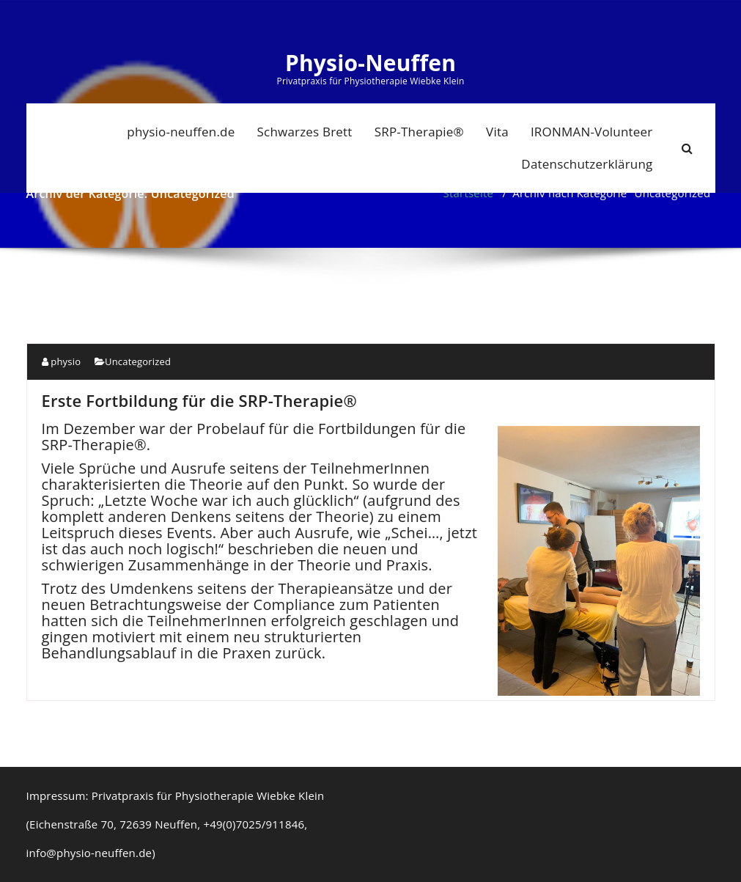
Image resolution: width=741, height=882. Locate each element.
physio (61, 361)
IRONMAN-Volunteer (592, 131)
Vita (497, 131)
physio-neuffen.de (181, 131)
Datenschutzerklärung (586, 163)
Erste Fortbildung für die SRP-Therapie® (200, 400)
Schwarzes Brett (305, 131)
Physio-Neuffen (370, 63)
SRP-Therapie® (419, 131)
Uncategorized (138, 361)
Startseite (468, 192)
